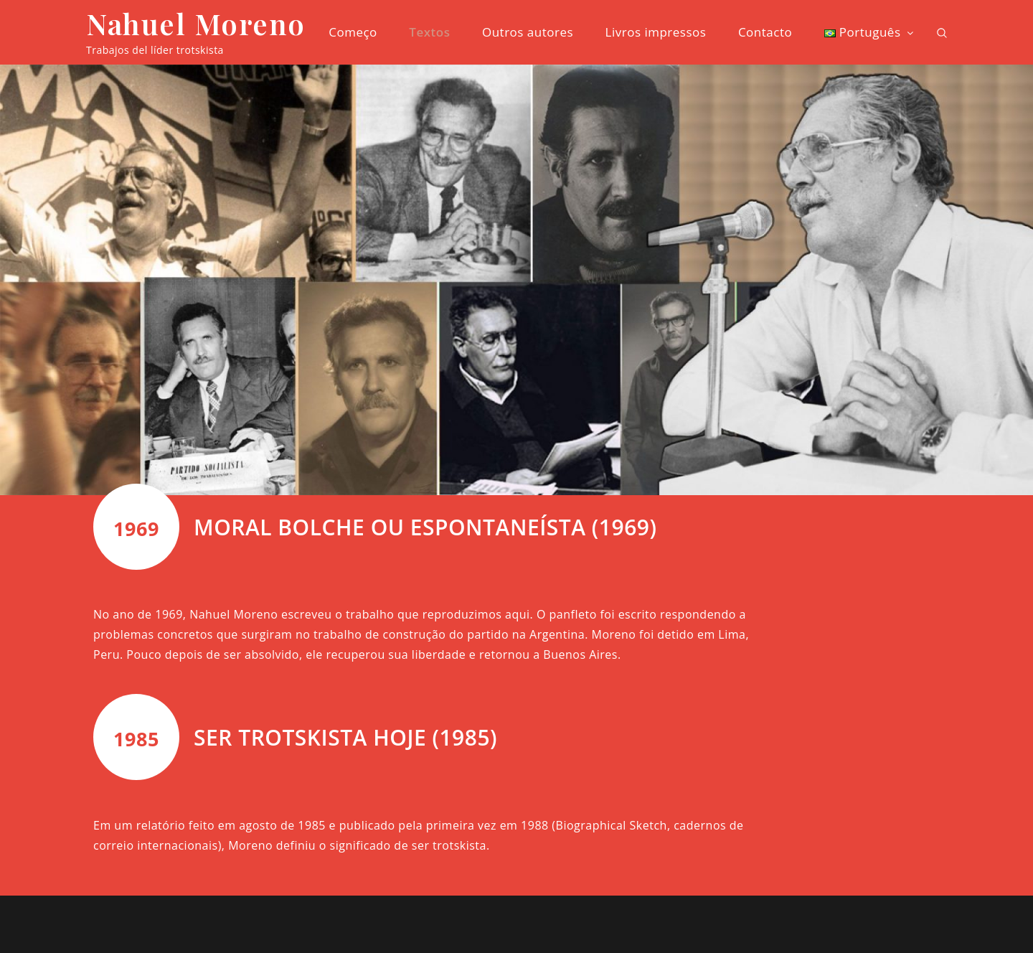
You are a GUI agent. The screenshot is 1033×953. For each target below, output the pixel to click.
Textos (429, 32)
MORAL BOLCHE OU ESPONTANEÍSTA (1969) (425, 527)
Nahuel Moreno (196, 23)
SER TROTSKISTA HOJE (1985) (345, 737)
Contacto (765, 32)
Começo (353, 32)
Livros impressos (656, 32)
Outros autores (527, 32)
